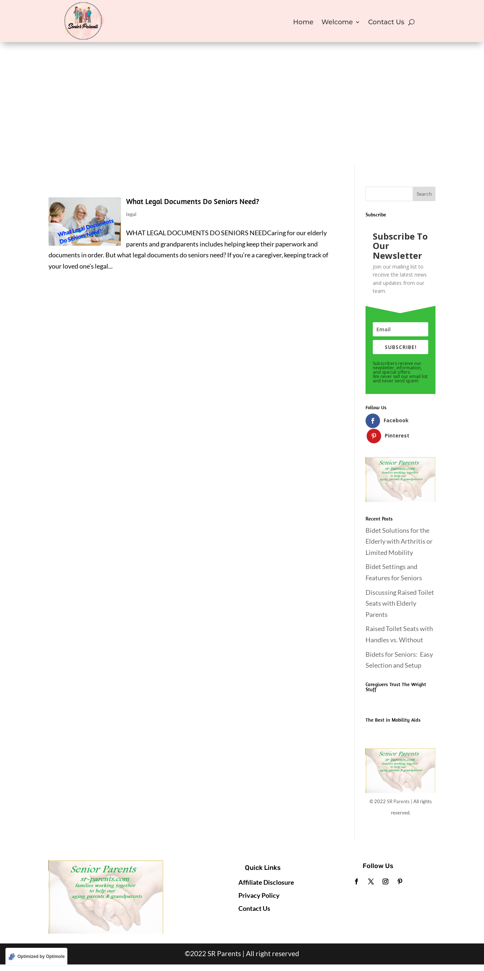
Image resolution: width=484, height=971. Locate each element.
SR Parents (398, 786)
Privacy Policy (259, 880)
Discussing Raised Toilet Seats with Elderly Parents (400, 588)
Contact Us (386, 23)
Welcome (337, 23)
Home (303, 23)
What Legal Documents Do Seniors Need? (192, 201)
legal (131, 214)
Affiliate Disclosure (266, 867)
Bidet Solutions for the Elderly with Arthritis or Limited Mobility (399, 526)
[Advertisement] (242, 111)
